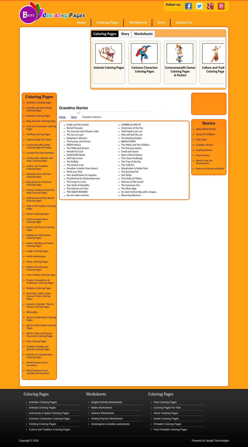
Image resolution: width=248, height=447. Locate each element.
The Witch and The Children (135, 144)
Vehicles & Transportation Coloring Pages (39, 356)
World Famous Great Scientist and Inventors (38, 372)
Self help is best (75, 158)
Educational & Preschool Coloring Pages (38, 183)
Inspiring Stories (204, 150)
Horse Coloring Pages (166, 413)
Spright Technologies (217, 440)
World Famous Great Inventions (36, 364)
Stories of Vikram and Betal (210, 168)
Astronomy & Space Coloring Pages (49, 413)
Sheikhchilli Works (76, 154)
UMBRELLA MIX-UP (131, 124)
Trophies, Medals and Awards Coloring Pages (38, 348)
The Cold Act (127, 165)
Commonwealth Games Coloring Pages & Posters (180, 71)
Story (161, 22)
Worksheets (138, 22)
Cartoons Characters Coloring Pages (144, 69)
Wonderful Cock (75, 151)
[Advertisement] (57, 58)
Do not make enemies (78, 195)
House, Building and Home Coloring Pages (40, 244)
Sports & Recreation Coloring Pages (41, 327)
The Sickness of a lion (77, 188)
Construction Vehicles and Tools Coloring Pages (39, 159)
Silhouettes (32, 312)
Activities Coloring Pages (38, 102)
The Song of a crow (76, 181)
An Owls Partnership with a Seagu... (139, 191)
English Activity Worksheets (106, 402)
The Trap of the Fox (131, 161)
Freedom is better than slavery (82, 168)
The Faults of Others (131, 178)
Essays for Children (205, 134)
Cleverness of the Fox (132, 128)
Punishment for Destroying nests (83, 178)
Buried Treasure (75, 128)
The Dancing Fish (129, 171)
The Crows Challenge (131, 158)
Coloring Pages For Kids (167, 407)
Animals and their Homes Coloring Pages (39, 109)
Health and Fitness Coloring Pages (40, 228)
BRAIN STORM (128, 141)
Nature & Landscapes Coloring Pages (37, 268)
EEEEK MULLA (74, 144)
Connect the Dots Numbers (40, 152)
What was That (74, 171)
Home (52, 12)
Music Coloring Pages (37, 261)
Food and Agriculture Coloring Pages (37, 220)
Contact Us (184, 22)
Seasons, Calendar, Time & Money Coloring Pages (39, 305)
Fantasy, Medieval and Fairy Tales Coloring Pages (40, 191)
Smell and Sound (129, 151)
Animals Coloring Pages (109, 68)
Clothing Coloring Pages (38, 134)
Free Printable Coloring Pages (170, 429)
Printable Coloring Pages (167, 424)
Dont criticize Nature (131, 154)
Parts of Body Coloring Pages (41, 274)
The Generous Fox (130, 185)
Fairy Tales (201, 139)
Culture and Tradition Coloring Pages (216, 69)
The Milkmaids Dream (78, 148)
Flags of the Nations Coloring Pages (41, 207)
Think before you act (131, 131)
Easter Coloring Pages (166, 418)
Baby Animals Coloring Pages (41, 121)
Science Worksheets (102, 413)
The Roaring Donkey (131, 138)
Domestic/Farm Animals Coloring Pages (38, 175)
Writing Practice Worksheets (107, 418)
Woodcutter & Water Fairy (134, 168)
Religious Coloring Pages (38, 288)
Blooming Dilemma (131, 195)
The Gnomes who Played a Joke (83, 131)
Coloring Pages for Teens (38, 139)
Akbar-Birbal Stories (206, 129)
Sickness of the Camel (132, 181)
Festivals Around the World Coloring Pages (40, 199)
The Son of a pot (75, 134)
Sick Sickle (126, 175)
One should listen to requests (82, 175)
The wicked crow (75, 165)
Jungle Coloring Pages (37, 251)
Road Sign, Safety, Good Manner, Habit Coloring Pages (38, 296)
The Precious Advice (131, 148)
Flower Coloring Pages (37, 213)
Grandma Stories (204, 144)
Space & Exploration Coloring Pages (41, 319)
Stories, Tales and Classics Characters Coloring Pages (39, 335)
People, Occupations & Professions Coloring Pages (40, 281)
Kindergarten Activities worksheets (110, 424)
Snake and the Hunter (78, 124)
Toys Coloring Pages (36, 341)
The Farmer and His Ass (78, 141)
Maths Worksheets (36, 256)
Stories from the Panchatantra (204, 162)
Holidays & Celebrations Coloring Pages (38, 236)
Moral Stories (203, 155)
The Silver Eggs (128, 188)
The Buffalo (72, 161)
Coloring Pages (108, 22)
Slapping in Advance (77, 138)
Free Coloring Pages (165, 402)
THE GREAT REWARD (77, 191)
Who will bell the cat (131, 134)
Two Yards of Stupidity (78, 185)
